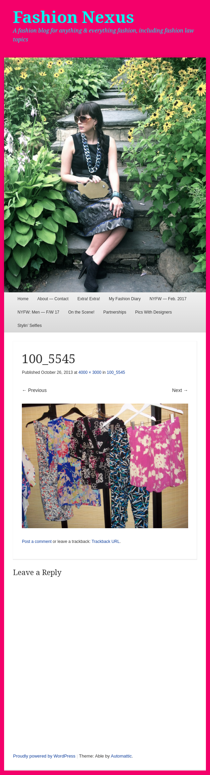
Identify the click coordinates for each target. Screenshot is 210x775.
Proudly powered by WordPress (44, 756)
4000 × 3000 (90, 372)
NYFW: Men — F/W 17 (38, 312)
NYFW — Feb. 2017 (168, 298)
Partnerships (114, 312)
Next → (180, 390)
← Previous (34, 390)
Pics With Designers (153, 312)
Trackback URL (106, 541)
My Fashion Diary (125, 298)
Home (22, 298)
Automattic (121, 756)
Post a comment (37, 541)
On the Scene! (81, 312)
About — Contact (52, 298)
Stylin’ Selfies (29, 325)
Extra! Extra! (89, 298)
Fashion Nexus (73, 17)
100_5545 (116, 372)
